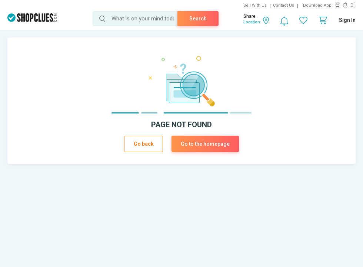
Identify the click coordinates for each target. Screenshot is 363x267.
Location (251, 22)
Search (198, 19)
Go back (143, 144)
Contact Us (283, 5)
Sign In (347, 20)
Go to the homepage (205, 144)
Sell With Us (255, 5)
